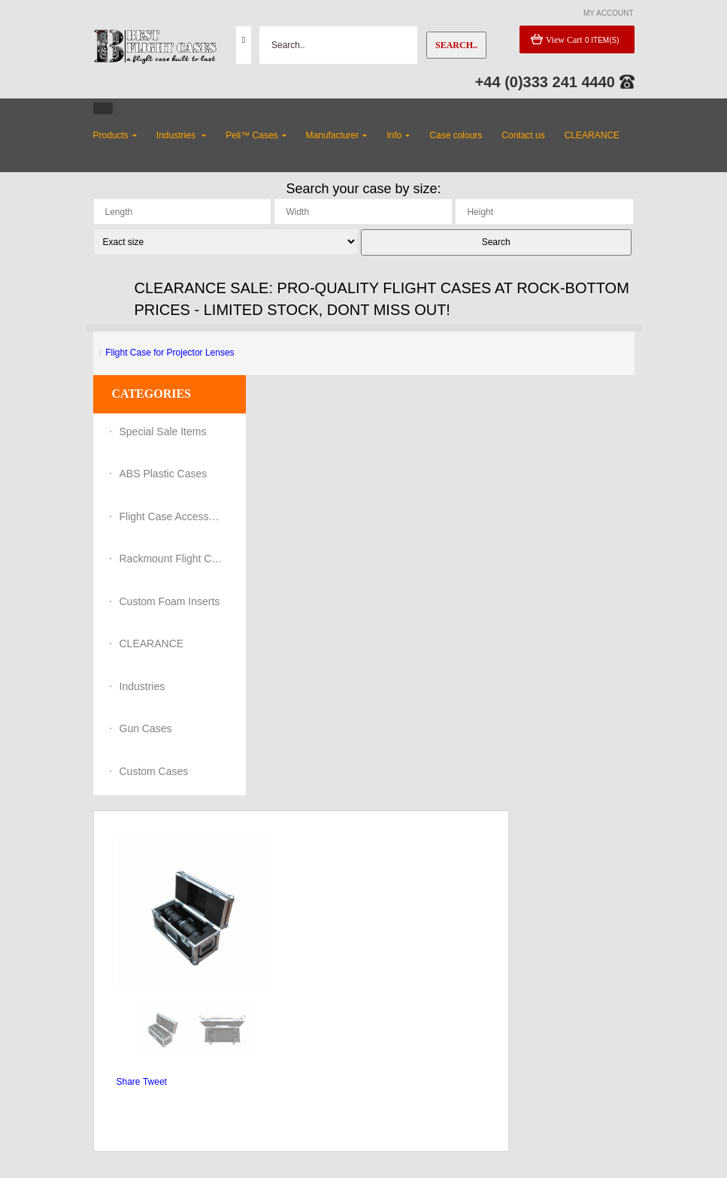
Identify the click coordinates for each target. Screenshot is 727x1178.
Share (129, 1082)
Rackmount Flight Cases (172, 559)
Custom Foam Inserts (170, 601)
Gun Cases (146, 728)
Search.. (456, 45)
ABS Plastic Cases (163, 474)
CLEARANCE (152, 643)
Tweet (155, 1082)
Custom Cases (154, 771)
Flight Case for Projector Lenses (169, 352)
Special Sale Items (163, 431)
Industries (142, 686)
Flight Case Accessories (172, 516)
